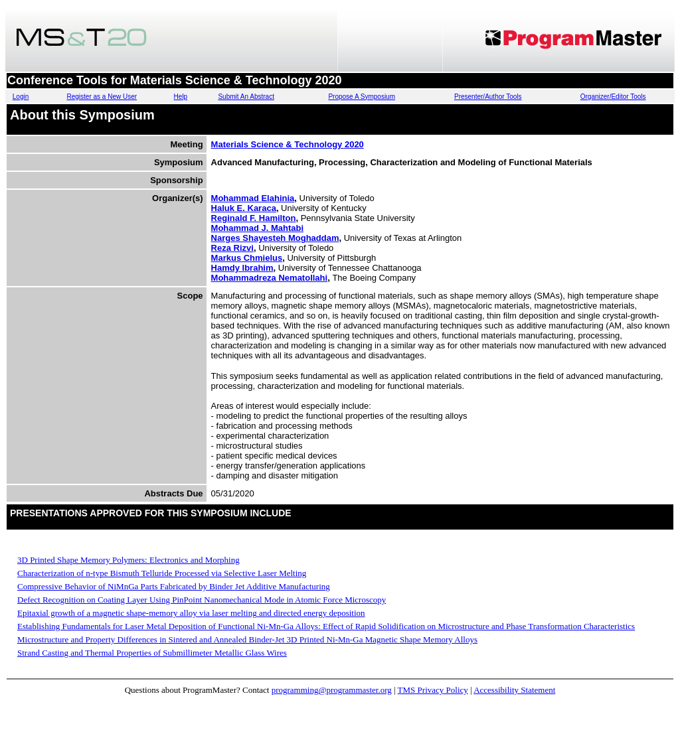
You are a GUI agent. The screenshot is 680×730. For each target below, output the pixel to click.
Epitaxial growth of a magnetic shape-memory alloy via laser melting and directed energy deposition (191, 613)
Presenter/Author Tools (488, 96)
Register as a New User (101, 96)
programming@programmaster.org (332, 690)
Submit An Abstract (246, 96)
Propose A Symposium (361, 96)
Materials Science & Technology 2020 (287, 144)
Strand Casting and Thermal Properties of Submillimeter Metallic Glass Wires (152, 653)
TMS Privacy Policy (433, 690)
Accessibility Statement (514, 690)
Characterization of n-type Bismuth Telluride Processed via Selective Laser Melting (161, 573)
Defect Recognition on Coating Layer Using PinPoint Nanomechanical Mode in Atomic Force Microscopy (201, 600)
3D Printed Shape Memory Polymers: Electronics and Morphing (128, 560)
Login (21, 96)
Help (181, 96)
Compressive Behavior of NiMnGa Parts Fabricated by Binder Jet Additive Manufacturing (173, 586)
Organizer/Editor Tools (613, 96)
